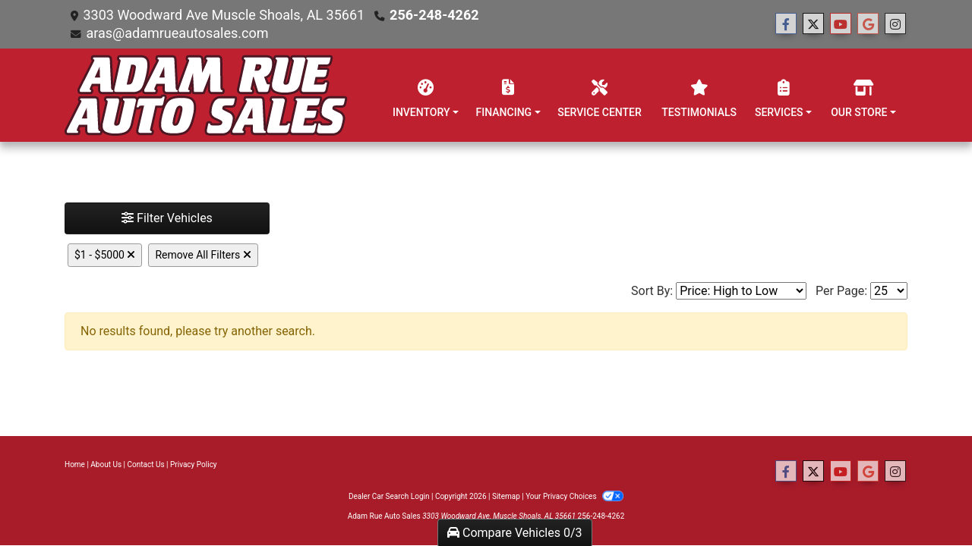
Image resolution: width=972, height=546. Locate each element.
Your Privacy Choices (574, 496)
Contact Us (146, 464)
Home (75, 464)
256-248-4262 (434, 15)
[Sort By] (741, 291)
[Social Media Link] (895, 24)
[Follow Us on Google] (868, 24)
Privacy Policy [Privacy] (193, 464)
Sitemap (506, 496)
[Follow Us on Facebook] (786, 24)
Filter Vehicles (167, 218)
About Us (106, 464)
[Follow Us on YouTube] (840, 24)
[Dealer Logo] (206, 95)
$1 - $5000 (104, 255)
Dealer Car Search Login (389, 496)
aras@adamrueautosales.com (177, 33)
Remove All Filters (203, 255)
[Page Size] (888, 291)
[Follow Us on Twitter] (813, 24)
